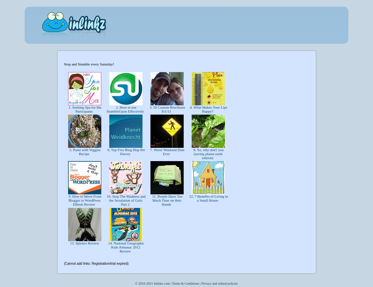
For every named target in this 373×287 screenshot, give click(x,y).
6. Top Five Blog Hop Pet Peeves (126, 152)
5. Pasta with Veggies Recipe (84, 152)
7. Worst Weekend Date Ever (166, 152)
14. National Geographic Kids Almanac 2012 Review (125, 247)
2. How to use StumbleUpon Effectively (126, 109)
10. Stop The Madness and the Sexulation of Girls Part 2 (126, 200)
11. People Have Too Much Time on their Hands (166, 200)
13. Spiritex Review (84, 243)
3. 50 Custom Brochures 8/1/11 (167, 109)
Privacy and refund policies (219, 283)
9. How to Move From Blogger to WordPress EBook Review (84, 200)
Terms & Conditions (185, 283)
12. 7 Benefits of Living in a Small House (208, 198)
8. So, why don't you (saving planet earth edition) (208, 154)
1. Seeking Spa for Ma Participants (84, 109)
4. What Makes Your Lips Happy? (208, 109)
